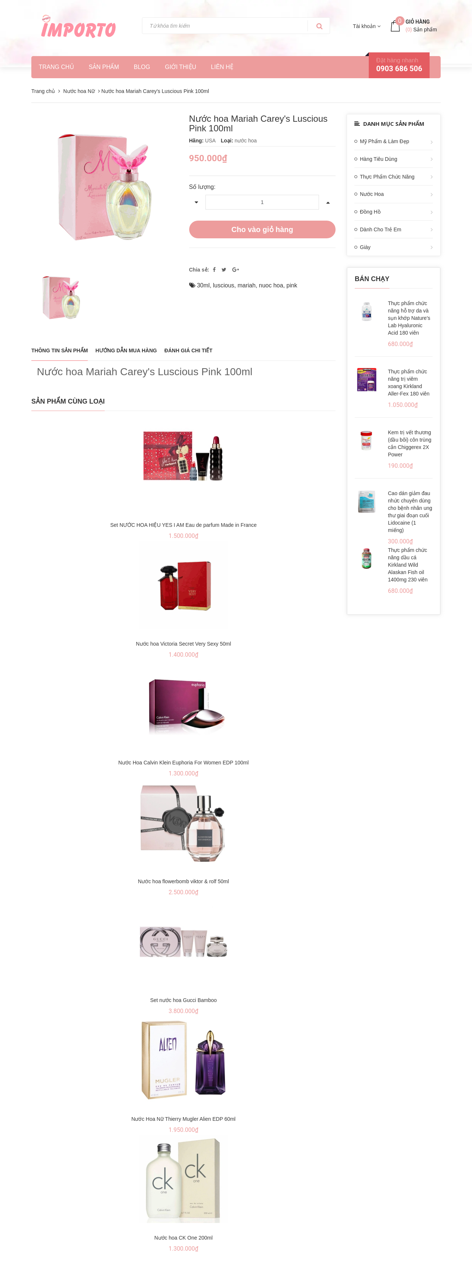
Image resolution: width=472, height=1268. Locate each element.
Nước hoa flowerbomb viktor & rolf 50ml (183, 881)
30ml (203, 285)
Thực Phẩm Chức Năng (387, 177)
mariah (246, 285)
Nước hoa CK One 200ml (183, 1238)
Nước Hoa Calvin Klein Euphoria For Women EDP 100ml (183, 763)
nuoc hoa (271, 285)
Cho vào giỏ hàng (262, 229)
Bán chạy (372, 279)
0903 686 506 (399, 68)
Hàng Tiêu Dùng (378, 159)
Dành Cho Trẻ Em (380, 229)
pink (292, 285)
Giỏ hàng (418, 22)
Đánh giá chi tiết (188, 350)
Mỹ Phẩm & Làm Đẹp (384, 141)
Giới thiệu (180, 67)
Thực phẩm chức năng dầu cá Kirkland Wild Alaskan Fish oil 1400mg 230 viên (407, 565)
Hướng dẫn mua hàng (126, 350)
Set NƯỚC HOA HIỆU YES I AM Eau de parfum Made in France (183, 525)
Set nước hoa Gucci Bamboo (183, 1000)
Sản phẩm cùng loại (68, 401)
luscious (224, 285)
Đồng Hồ (370, 212)
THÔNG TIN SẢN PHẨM (59, 350)
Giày (365, 247)
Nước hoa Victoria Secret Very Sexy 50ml (183, 644)
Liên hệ (222, 67)
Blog (142, 67)
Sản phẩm (104, 67)
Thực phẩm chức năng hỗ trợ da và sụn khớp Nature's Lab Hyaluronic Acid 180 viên (409, 318)
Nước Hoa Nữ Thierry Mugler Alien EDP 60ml (183, 1119)
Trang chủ (56, 67)
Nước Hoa (372, 194)
